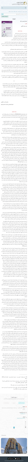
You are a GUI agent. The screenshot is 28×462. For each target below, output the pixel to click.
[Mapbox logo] (3, 435)
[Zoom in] (25, 422)
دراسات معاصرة (20, 11)
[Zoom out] (25, 423)
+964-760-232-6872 (21, 418)
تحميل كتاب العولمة (5, 16)
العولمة (9, 11)
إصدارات (23, 11)
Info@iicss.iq (22, 413)
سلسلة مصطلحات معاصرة (14, 11)
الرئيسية (26, 11)
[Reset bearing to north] (25, 425)
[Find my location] (25, 427)
